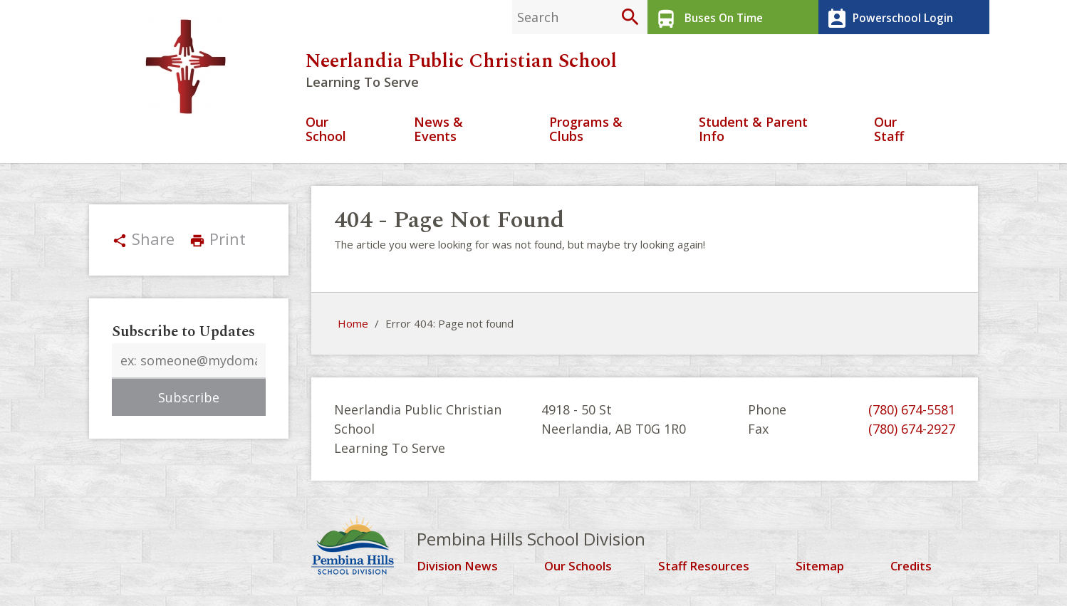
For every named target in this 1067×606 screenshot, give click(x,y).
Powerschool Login (886, 17)
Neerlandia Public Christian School (461, 65)
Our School (326, 134)
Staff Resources (708, 570)
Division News (461, 570)
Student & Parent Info (753, 134)
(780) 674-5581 (911, 413)
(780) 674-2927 (911, 433)
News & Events (438, 134)
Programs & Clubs (586, 134)
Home (353, 328)
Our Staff (889, 134)
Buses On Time (706, 17)
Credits (914, 570)
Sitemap (824, 570)
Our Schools (583, 570)
